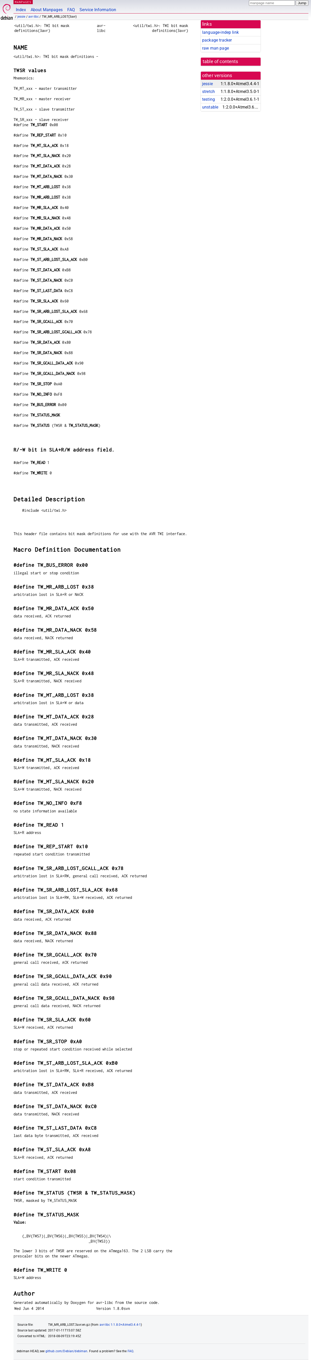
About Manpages (47, 9)
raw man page (215, 48)
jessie (21, 16)
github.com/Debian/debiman (66, 1351)
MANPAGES (23, 2)
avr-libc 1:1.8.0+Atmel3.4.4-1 (120, 1325)
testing (208, 99)
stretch (208, 91)
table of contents (220, 61)
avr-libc (33, 16)
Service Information (98, 9)
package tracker (217, 40)
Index (21, 9)
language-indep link (220, 32)
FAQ (71, 9)
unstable (210, 107)
